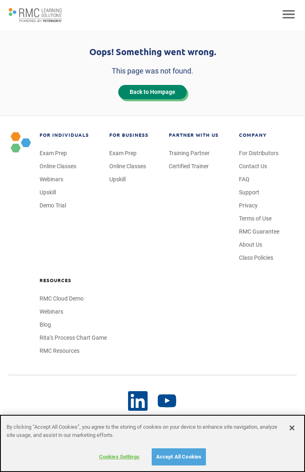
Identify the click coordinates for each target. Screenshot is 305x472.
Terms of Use (255, 218)
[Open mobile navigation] (289, 15)
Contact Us (253, 166)
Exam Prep (53, 153)
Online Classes (58, 166)
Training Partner (189, 153)
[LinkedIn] (167, 401)
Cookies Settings (119, 457)
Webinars (51, 179)
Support (249, 192)
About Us (250, 244)
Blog (45, 324)
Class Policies (256, 257)
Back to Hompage (152, 92)
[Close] (292, 428)
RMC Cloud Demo (62, 298)
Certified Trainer (189, 166)
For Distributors (258, 153)
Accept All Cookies (178, 457)
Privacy (248, 205)
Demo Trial (53, 205)
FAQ (244, 179)
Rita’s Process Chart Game (73, 337)
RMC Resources (60, 350)
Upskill (48, 192)
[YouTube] (138, 401)
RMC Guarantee (259, 231)
